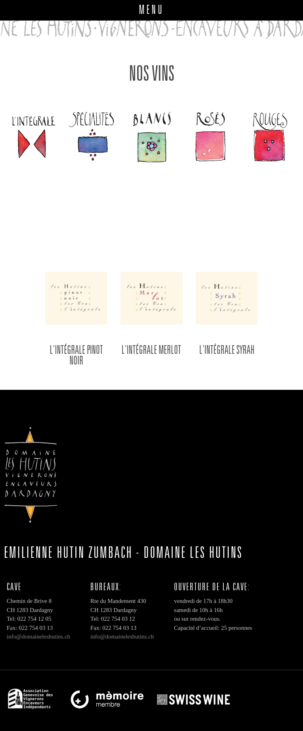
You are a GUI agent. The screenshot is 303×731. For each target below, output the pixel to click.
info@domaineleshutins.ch (38, 636)
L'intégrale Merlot (151, 349)
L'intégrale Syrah (226, 349)
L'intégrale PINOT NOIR (76, 355)
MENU (151, 9)
